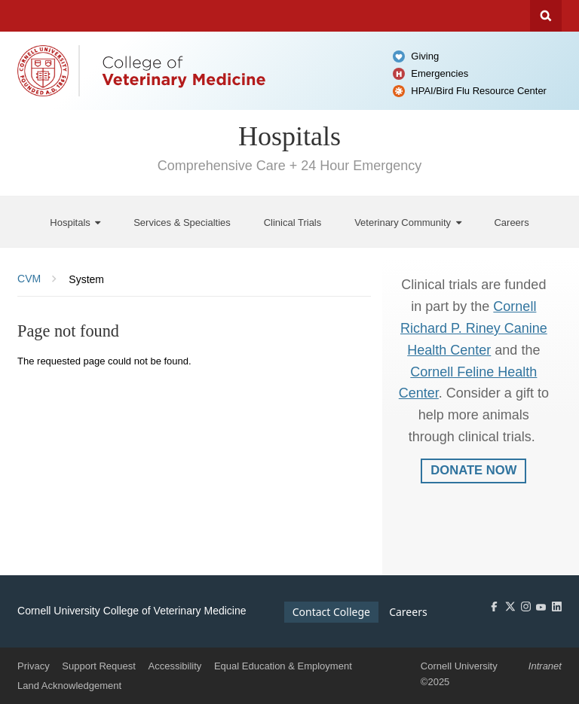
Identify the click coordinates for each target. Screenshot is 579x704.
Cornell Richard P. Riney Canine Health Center (473, 328)
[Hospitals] (75, 221)
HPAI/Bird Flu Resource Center (479, 90)
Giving (425, 56)
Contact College (331, 612)
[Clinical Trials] (293, 221)
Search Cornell (546, 16)
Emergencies (439, 73)
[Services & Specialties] (182, 221)
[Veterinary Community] (407, 221)
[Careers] (511, 221)
